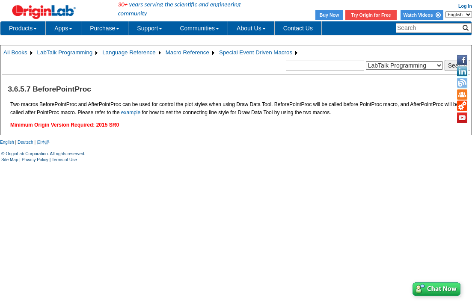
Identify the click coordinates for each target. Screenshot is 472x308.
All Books (15, 52)
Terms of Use (64, 159)
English (7, 142)
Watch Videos (421, 15)
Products (23, 28)
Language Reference (129, 52)
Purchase (104, 28)
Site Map (9, 159)
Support (149, 28)
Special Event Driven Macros (255, 52)
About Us (251, 28)
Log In (465, 6)
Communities (199, 28)
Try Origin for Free (371, 15)
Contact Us (298, 28)
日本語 (43, 142)
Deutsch (25, 142)
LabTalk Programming (65, 52)
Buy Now (329, 15)
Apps (63, 28)
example (130, 113)
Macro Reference (187, 52)
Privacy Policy (35, 159)
